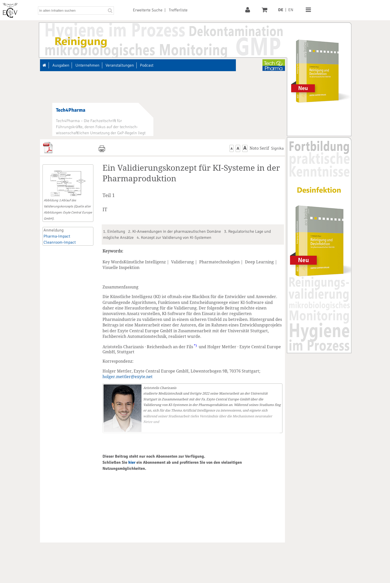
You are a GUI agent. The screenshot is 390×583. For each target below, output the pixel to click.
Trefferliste (178, 10)
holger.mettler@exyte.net (127, 376)
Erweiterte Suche (147, 10)
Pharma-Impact (57, 236)
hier (131, 462)
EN (290, 9)
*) (195, 345)
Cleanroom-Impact (60, 242)
